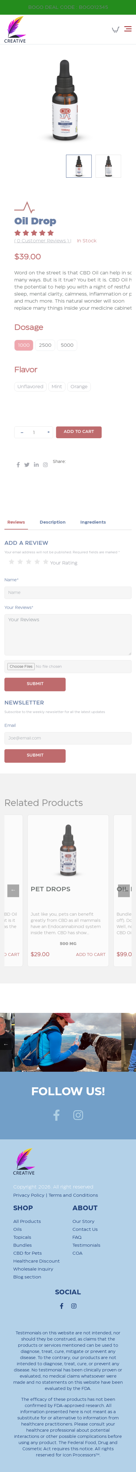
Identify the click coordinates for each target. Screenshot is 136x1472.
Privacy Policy (28, 1195)
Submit (35, 771)
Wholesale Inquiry (33, 1269)
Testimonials (86, 1245)
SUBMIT (35, 699)
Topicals (22, 1237)
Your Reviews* (18, 623)
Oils (17, 1229)
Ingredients (93, 538)
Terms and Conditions (73, 1195)
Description (53, 538)
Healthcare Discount (36, 1261)
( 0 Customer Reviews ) (58, 241)
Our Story (83, 1221)
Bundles (22, 1245)
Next (121, 903)
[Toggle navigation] (128, 29)
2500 (60, 345)
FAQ (77, 1237)
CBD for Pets (27, 1253)
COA (77, 1253)
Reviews (16, 538)
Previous (10, 903)
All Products (27, 1221)
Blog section (27, 1277)
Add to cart (94, 432)
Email (10, 741)
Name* (11, 596)
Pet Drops (50, 904)
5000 (82, 345)
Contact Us (85, 1229)
